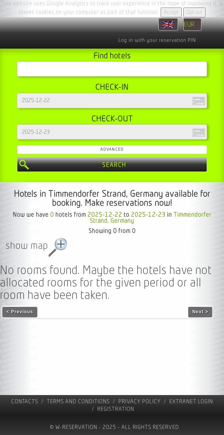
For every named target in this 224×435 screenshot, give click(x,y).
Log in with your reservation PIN (157, 40)
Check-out (112, 119)
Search (114, 165)
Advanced (112, 149)
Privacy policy (139, 401)
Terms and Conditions (78, 401)
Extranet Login (191, 401)
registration (115, 409)
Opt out (194, 12)
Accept (171, 12)
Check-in (112, 87)
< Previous (19, 311)
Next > (200, 311)
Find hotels (112, 56)
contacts (24, 401)
